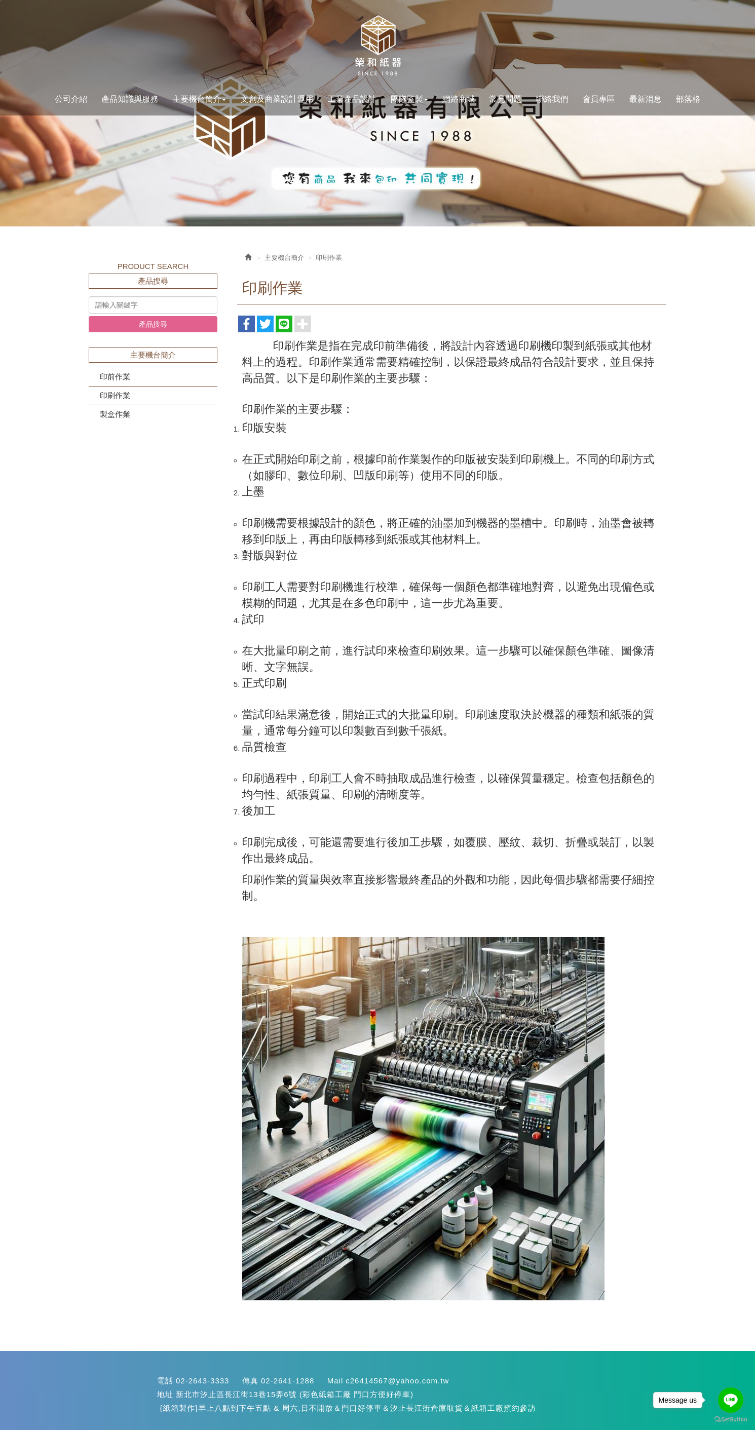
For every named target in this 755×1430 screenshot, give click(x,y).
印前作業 (115, 376)
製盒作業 (115, 414)
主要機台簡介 (284, 257)
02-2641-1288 (287, 1380)
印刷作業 (115, 395)
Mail (335, 1380)
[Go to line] (730, 1400)
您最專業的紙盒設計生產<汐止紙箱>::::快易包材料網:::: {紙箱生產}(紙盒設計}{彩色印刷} (377, 46)
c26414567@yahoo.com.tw (397, 1380)
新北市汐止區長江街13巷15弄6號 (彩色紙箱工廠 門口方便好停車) (294, 1394)
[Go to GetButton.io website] (730, 1419)
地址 (165, 1394)
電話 (165, 1380)
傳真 (250, 1380)
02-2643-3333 (202, 1380)
